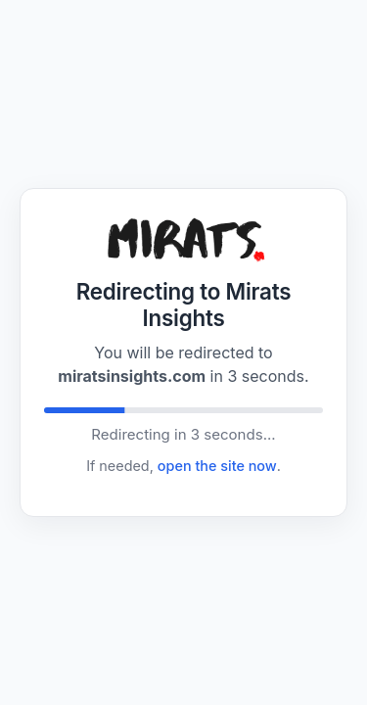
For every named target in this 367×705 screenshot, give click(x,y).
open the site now (217, 465)
